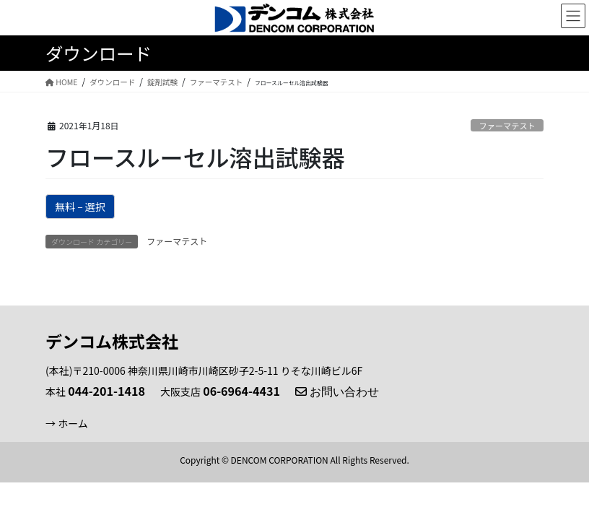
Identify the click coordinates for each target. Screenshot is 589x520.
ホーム (73, 423)
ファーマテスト (507, 125)
